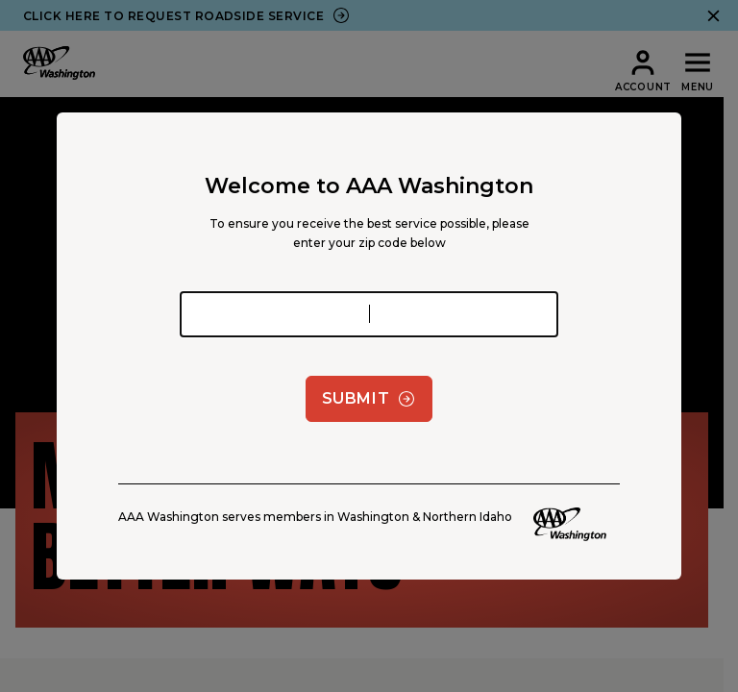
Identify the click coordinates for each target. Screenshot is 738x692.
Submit (369, 398)
